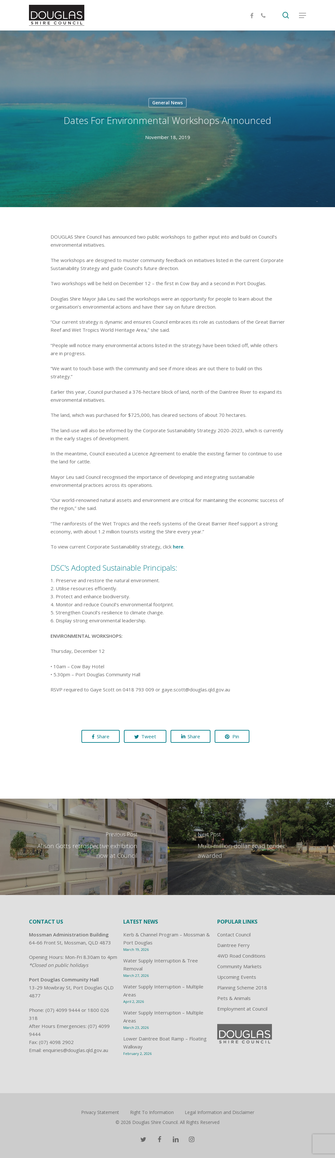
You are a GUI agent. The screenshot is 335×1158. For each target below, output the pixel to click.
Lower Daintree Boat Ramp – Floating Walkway (165, 1042)
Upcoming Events (236, 977)
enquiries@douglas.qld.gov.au (75, 1050)
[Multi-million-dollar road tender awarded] (251, 847)
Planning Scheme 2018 (242, 987)
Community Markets (239, 966)
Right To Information (152, 1112)
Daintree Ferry (233, 945)
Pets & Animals (234, 998)
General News (167, 103)
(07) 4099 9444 (62, 1010)
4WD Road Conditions (241, 955)
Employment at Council (242, 1008)
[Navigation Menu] (302, 15)
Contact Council (234, 934)
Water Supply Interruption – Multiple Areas (163, 990)
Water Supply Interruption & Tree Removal (160, 964)
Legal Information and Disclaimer (219, 1112)
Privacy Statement (100, 1112)
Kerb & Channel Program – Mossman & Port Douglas (166, 938)
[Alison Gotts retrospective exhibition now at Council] (84, 847)
